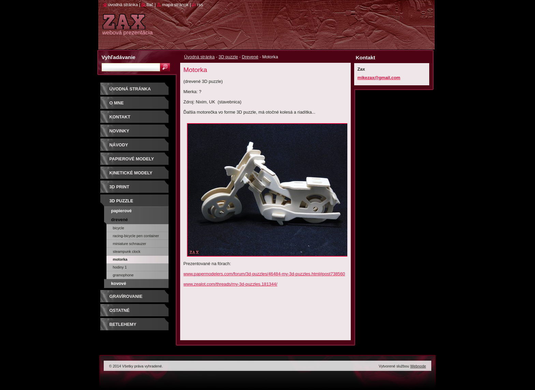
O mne (117, 102)
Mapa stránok (175, 4)
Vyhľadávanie (118, 57)
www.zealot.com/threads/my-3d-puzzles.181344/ (230, 284)
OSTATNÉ (120, 310)
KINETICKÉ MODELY (131, 172)
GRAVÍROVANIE (126, 296)
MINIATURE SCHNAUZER (129, 244)
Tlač (149, 4)
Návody (119, 144)
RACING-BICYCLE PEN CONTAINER (136, 236)
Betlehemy (123, 324)
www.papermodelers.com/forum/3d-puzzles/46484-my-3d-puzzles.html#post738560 (264, 273)
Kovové (118, 283)
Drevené (250, 56)
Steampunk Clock (127, 251)
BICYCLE (118, 228)
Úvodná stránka (199, 56)
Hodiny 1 (120, 267)
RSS (200, 4)
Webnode (418, 366)
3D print (119, 186)
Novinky (119, 130)
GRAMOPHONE (123, 275)
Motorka (120, 259)
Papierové (121, 210)
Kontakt (120, 116)
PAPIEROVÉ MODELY (132, 158)
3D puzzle (228, 56)
